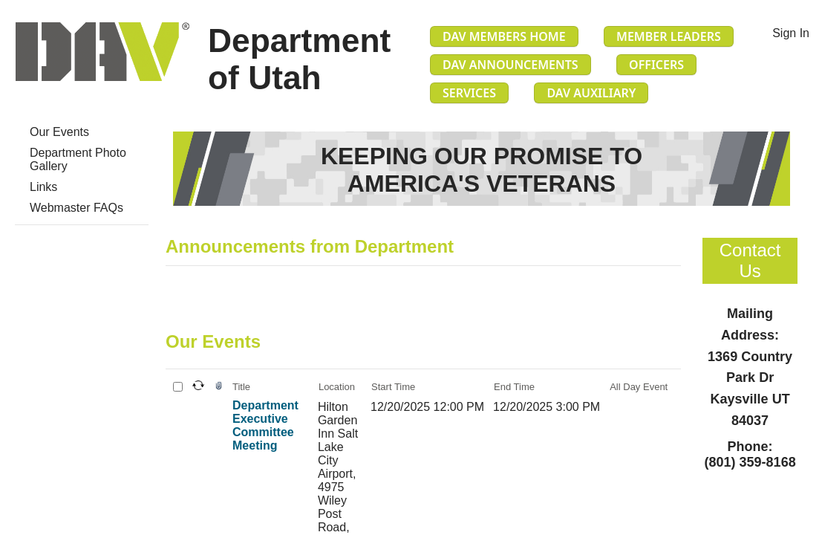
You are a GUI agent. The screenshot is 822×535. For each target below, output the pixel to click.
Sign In (790, 33)
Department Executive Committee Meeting (265, 425)
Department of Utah (299, 59)
